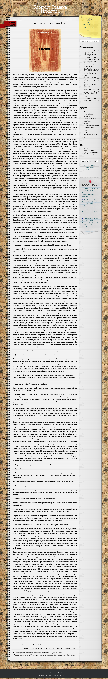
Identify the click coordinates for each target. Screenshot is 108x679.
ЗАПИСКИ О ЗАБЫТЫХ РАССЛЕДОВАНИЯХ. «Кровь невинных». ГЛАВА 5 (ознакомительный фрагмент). (91, 95)
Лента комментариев (91, 152)
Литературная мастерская (63, 648)
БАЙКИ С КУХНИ (88, 27)
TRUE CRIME (86, 25)
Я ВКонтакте (90, 170)
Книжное (87, 123)
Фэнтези (87, 138)
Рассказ (75, 648)
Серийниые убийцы (90, 134)
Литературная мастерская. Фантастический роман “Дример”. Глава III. (38, 653)
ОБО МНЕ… (86, 30)
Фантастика (88, 136)
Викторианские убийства (89, 115)
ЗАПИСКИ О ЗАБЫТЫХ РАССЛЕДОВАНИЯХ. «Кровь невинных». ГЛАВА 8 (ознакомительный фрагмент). (91, 55)
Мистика (87, 130)
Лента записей (89, 150)
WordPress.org (89, 154)
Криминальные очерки (91, 125)
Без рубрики (88, 113)
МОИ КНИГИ (87, 22)
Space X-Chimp (66, 675)
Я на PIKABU (90, 168)
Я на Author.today (89, 165)
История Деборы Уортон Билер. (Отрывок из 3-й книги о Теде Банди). (91, 63)
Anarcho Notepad (53, 675)
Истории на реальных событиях (91, 121)
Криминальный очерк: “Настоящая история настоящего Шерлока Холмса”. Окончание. (45, 655)
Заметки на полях (90, 118)
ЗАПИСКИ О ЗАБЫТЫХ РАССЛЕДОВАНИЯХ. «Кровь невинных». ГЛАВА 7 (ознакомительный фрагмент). (91, 74)
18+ (85, 111)
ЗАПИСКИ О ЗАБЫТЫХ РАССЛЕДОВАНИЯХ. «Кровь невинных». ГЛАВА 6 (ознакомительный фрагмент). (91, 85)
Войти (86, 148)
